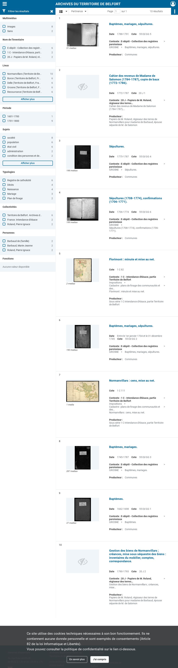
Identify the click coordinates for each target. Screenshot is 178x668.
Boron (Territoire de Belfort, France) (26, 78)
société (11, 137)
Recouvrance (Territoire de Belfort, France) (30, 91)
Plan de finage (15, 198)
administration (15, 151)
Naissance (13, 189)
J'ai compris (99, 659)
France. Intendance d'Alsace (22, 219)
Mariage (11, 193)
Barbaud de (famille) (18, 241)
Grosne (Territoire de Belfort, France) (26, 87)
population (13, 142)
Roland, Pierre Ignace (18, 224)
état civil (11, 146)
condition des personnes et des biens (27, 155)
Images (11, 26)
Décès (10, 184)
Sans (10, 31)
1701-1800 (13, 120)
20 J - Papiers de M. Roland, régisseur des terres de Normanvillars (42, 57)
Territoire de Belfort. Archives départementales (32, 215)
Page (110, 11)
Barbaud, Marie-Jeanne (20, 245)
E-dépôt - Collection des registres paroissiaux (31, 48)
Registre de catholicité (19, 180)
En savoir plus (77, 659)
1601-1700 (13, 116)
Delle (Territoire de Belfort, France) (25, 82)
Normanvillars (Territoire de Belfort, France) (30, 73)
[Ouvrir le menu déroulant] (5, 4)
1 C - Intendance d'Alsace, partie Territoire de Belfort (34, 52)
